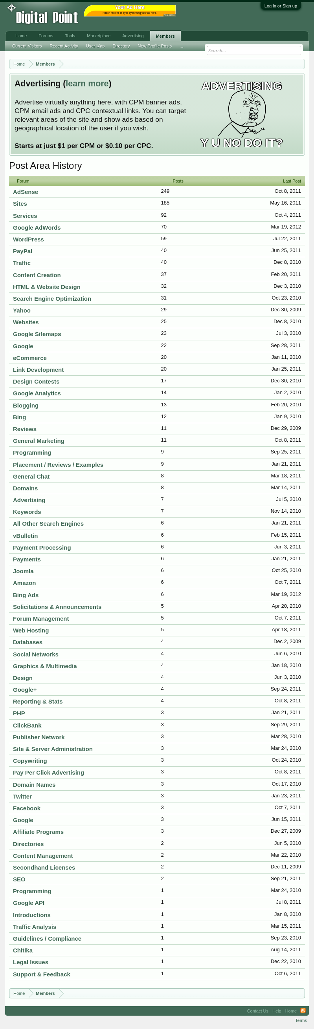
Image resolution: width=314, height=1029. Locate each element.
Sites (20, 203)
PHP (19, 713)
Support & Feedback (41, 974)
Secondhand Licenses (44, 867)
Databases (27, 642)
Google (23, 346)
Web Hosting (31, 630)
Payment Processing (42, 547)
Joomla (23, 571)
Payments (27, 559)
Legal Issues (30, 962)
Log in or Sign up (280, 6)
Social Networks (36, 654)
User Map (95, 46)
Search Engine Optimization (52, 298)
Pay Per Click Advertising (48, 772)
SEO (19, 879)
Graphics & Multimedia (45, 666)
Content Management (43, 855)
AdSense (25, 191)
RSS (303, 1011)
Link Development (38, 369)
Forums (46, 35)
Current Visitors (27, 46)
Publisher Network (39, 737)
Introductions (32, 915)
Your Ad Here (169, 15)
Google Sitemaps (37, 334)
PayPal (22, 251)
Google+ (25, 689)
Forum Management (41, 618)
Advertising (29, 500)
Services (25, 215)
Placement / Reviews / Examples (58, 464)
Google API (28, 902)
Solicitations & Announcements (57, 606)
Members (165, 36)
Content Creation (37, 275)
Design (23, 677)
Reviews (25, 429)
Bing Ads (26, 595)
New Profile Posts (155, 46)
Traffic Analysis (34, 926)
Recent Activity (64, 46)
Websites (26, 322)
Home (21, 35)
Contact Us (257, 1011)
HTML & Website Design (47, 286)
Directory (121, 46)
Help (276, 1011)
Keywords (27, 511)
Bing (19, 417)
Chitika (23, 950)
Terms (301, 1020)
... (181, 46)
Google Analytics (37, 393)
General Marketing (38, 440)
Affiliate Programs (38, 831)
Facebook (26, 808)
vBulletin (25, 535)
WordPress (28, 239)
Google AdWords (37, 227)
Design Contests (36, 381)
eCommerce (30, 358)
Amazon (24, 582)
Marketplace (98, 35)
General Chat (31, 476)
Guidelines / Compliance (47, 938)
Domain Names (34, 784)
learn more (87, 83)
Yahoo (22, 310)
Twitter (22, 796)
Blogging (26, 405)
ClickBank (27, 725)
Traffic (22, 263)
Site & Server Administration (53, 749)
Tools (70, 35)
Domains (25, 488)
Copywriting (30, 760)
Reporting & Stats (38, 701)
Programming (32, 452)
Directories (28, 844)
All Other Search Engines (48, 523)
